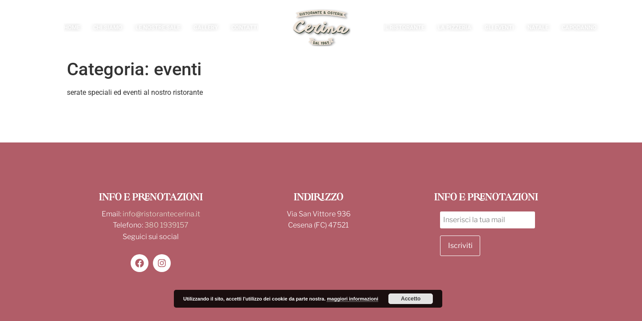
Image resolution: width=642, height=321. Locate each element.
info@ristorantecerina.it (161, 214)
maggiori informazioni (352, 298)
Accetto (410, 299)
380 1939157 (166, 225)
